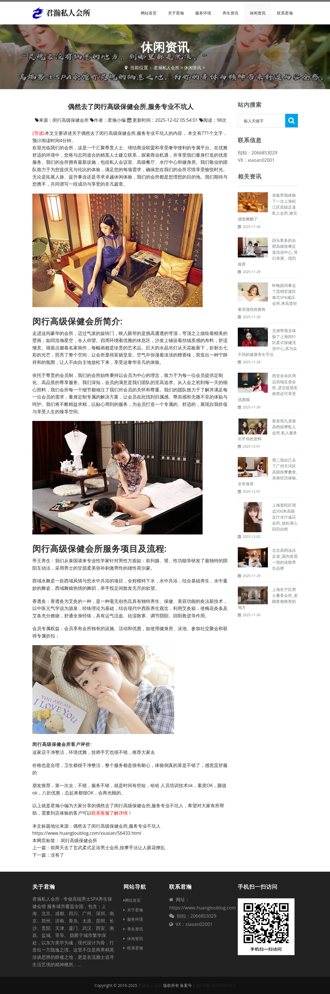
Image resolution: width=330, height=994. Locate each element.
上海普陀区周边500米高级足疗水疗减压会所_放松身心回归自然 (285, 517)
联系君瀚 (285, 13)
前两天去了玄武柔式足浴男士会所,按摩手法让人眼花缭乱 (108, 847)
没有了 (57, 855)
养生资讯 (230, 13)
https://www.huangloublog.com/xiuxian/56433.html (86, 833)
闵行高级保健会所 (79, 840)
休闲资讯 (258, 13)
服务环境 (203, 13)
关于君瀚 (176, 13)
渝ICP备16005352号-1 (216, 985)
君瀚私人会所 (166, 67)
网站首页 (149, 13)
